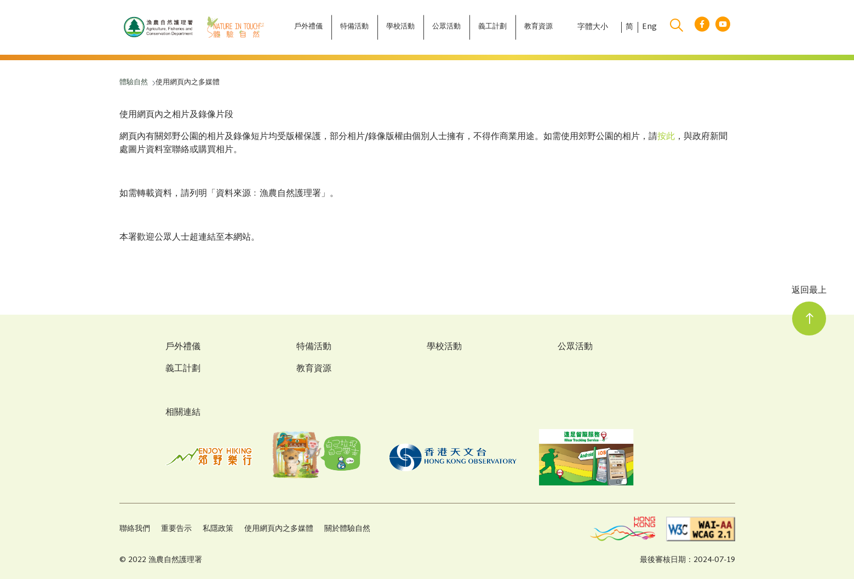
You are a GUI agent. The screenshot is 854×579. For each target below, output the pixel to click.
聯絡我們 (134, 529)
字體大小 (592, 27)
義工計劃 (182, 369)
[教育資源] (538, 27)
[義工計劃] (492, 27)
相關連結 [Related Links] (182, 413)
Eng (649, 27)
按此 (666, 137)
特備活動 (313, 347)
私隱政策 (218, 529)
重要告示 (176, 529)
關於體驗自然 (347, 529)
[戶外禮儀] (308, 27)
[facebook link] (702, 27)
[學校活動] (400, 27)
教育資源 (313, 369)
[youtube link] (722, 27)
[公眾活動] (446, 27)
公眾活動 (575, 347)
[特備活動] (354, 27)
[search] (676, 27)
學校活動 (444, 347)
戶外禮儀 (182, 347)
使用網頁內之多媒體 (278, 529)
